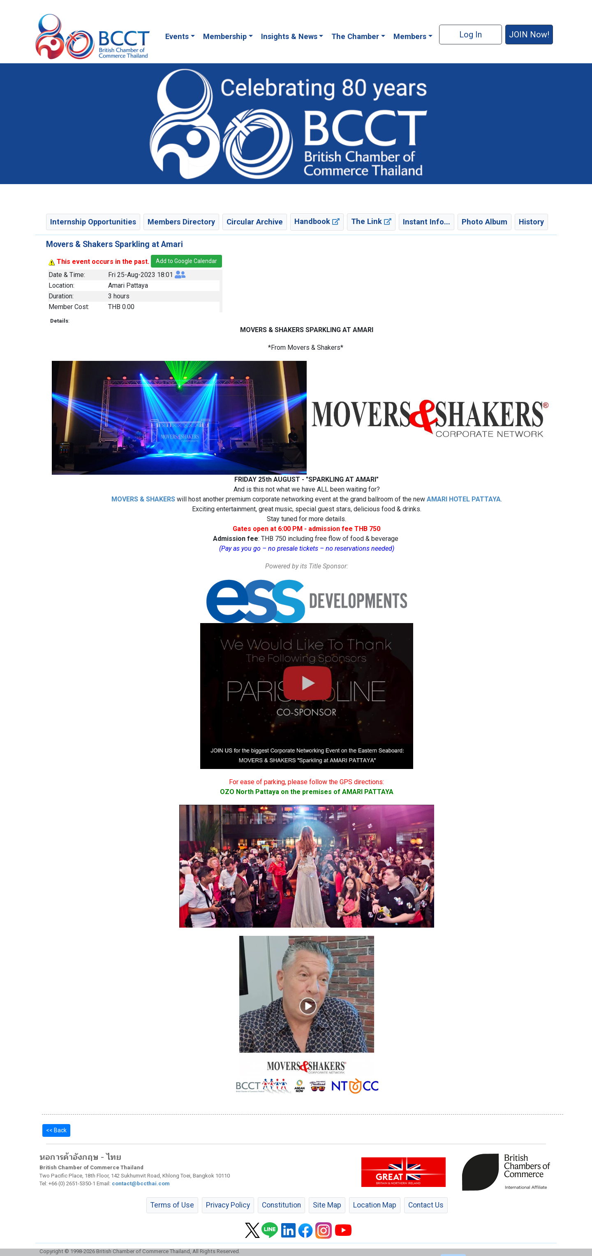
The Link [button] (371, 221)
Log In (470, 34)
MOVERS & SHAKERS (143, 499)
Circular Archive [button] (255, 221)
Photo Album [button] (484, 221)
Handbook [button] (317, 221)
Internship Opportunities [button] (93, 221)
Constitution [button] (281, 1205)
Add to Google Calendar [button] (186, 261)
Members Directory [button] (181, 221)
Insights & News (289, 36)
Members (409, 36)
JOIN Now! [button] (529, 34)
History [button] (531, 221)
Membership (225, 36)
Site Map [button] (327, 1205)
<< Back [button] (56, 1130)
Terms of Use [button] (172, 1205)
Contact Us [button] (426, 1205)
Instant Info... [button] (426, 221)
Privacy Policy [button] (228, 1205)
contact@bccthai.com (141, 1183)
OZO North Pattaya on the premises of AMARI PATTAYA (306, 792)
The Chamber (355, 36)
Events (177, 36)
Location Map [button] (374, 1205)
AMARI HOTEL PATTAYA (464, 499)
